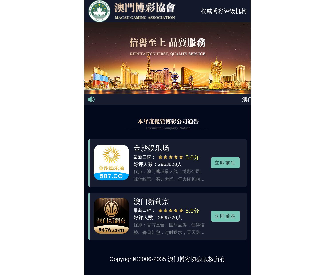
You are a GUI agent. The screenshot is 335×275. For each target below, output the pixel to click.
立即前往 (225, 162)
